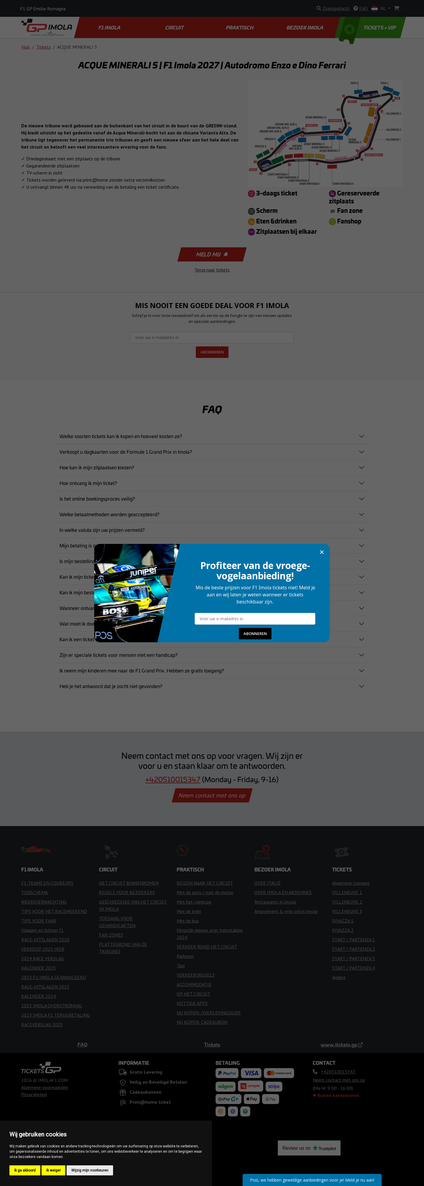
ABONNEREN (212, 352)
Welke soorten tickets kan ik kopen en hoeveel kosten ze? (120, 436)
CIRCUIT (175, 27)
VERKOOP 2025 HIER (42, 949)
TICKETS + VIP (368, 27)
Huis (25, 47)
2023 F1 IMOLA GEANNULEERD (53, 977)
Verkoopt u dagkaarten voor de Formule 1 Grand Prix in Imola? (125, 451)
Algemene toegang (351, 883)
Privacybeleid (34, 1094)
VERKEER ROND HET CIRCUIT (207, 947)
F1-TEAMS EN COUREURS (47, 883)
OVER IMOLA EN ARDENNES (283, 892)
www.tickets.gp (342, 1044)
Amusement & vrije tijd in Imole (286, 911)
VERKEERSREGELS (196, 975)
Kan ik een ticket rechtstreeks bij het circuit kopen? (113, 639)
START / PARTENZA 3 (353, 958)
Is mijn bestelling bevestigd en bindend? (101, 561)
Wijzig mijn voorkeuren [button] (89, 1170)
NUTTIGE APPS (192, 1003)
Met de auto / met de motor (205, 892)
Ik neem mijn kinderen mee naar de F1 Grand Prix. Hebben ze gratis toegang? (141, 670)
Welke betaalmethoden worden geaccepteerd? (109, 514)
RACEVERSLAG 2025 (42, 1024)
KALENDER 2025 (38, 968)
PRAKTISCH (240, 27)
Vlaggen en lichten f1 (42, 930)
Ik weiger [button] (53, 1170)
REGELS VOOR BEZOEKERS (127, 892)
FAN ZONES (111, 935)
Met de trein (189, 911)
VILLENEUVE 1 (347, 892)
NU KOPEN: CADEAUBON (202, 1022)
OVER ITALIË (267, 883)
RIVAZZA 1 (343, 921)
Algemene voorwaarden (44, 1087)
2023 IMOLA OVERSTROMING (51, 1006)
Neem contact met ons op (212, 795)
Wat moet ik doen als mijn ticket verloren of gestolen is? (119, 623)
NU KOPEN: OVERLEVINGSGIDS (209, 1013)
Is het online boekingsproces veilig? (97, 498)
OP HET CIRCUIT (193, 994)
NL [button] (379, 8)
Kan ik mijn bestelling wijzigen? (92, 592)
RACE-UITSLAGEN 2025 (45, 987)
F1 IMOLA (110, 27)
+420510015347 (173, 779)
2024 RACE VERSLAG (42, 958)
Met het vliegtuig (194, 902)
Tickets (43, 47)
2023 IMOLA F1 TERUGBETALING (55, 1015)
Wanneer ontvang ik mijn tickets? (94, 608)
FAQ (82, 1044)
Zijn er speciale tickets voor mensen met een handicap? (118, 655)
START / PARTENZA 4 (353, 968)
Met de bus (188, 921)
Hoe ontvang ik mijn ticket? (88, 483)
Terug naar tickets (212, 270)
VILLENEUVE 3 (347, 911)
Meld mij (211, 254)
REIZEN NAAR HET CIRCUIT (205, 883)
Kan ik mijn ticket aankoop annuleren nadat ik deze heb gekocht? (127, 576)
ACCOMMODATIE (194, 984)
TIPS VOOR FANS (38, 921)
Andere (339, 977)
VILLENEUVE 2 (347, 902)
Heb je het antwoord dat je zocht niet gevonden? (110, 686)
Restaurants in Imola (275, 902)
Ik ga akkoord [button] (25, 1170)
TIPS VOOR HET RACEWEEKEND (54, 911)
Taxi (181, 965)
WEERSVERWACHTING (44, 902)
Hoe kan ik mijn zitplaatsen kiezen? (96, 467)
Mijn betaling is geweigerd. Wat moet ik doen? (108, 545)
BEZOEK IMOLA (305, 27)
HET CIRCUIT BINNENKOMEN (129, 883)
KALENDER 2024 (38, 996)
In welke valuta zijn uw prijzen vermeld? (102, 530)
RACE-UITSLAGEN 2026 (45, 939)
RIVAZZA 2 (343, 930)
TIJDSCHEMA (34, 892)
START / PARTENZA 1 (353, 939)
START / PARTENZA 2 (353, 949)
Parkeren (185, 956)
